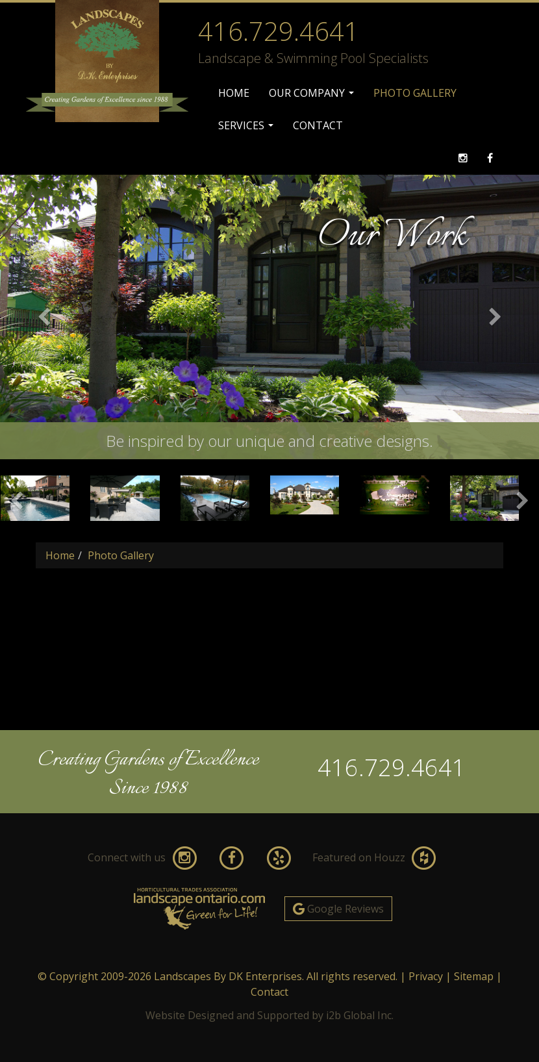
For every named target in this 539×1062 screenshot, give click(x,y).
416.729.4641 (392, 767)
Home (233, 93)
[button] (40, 317)
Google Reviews (338, 909)
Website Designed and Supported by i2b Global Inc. (269, 1015)
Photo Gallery (415, 93)
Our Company (313, 97)
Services (247, 130)
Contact (318, 125)
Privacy (425, 976)
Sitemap (474, 976)
